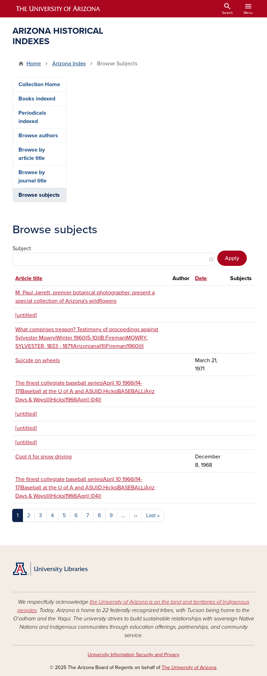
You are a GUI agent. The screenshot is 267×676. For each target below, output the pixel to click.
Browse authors (38, 135)
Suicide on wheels (37, 360)
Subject (22, 248)
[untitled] (26, 315)
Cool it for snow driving (43, 456)
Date (201, 278)
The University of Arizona (189, 667)
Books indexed (36, 98)
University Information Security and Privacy (133, 655)
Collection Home (39, 84)
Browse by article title (31, 154)
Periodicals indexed (32, 117)
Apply (232, 258)
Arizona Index (69, 63)
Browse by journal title (32, 176)
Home (33, 63)
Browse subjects (39, 195)
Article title (28, 278)
